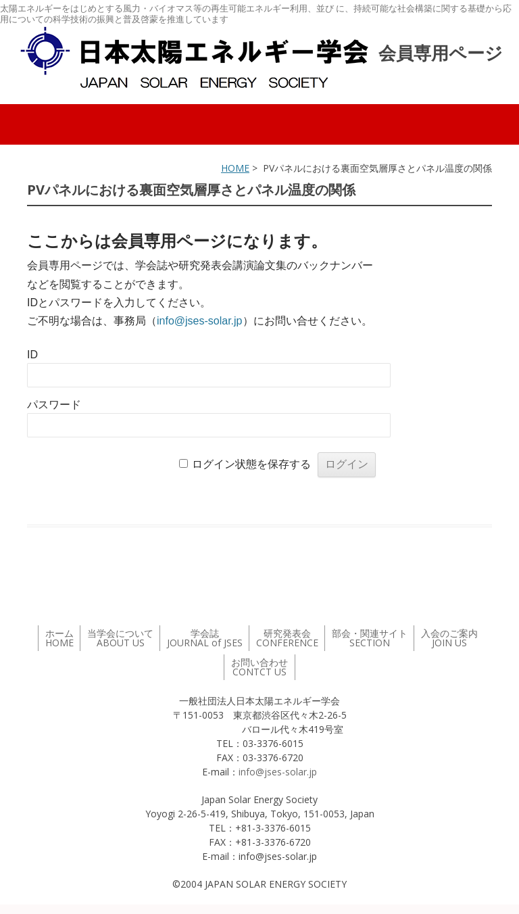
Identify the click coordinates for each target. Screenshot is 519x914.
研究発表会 (287, 638)
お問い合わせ (259, 667)
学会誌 (205, 638)
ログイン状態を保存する (251, 464)
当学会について (120, 638)
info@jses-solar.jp (200, 321)
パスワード (54, 404)
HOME (235, 168)
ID (32, 354)
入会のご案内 (449, 638)
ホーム (59, 638)
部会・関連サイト (369, 638)
